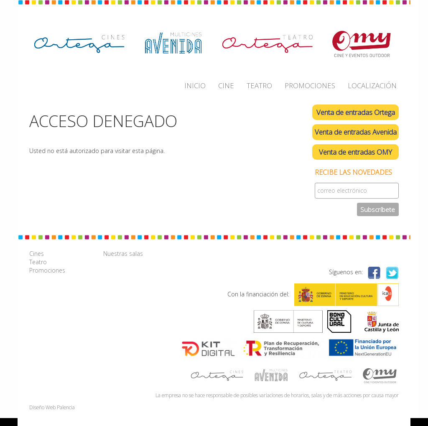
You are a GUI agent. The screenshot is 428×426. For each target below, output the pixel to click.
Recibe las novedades (353, 172)
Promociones (47, 270)
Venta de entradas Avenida (356, 132)
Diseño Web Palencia (52, 407)
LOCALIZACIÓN (372, 85)
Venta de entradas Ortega (355, 112)
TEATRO (259, 85)
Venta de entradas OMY (355, 152)
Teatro (38, 262)
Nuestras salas (123, 254)
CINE (226, 85)
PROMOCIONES (310, 85)
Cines (36, 254)
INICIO (195, 85)
